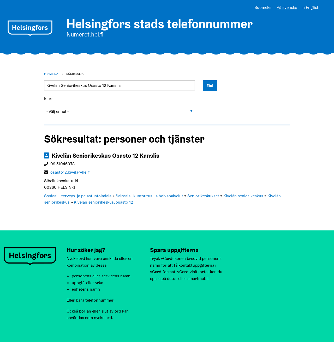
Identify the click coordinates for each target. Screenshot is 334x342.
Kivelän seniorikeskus (243, 196)
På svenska (287, 7)
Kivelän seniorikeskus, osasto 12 (103, 202)
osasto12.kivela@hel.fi (70, 172)
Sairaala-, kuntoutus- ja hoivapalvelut (149, 196)
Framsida (51, 74)
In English (310, 7)
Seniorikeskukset (203, 196)
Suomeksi (263, 7)
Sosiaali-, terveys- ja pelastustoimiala (77, 196)
